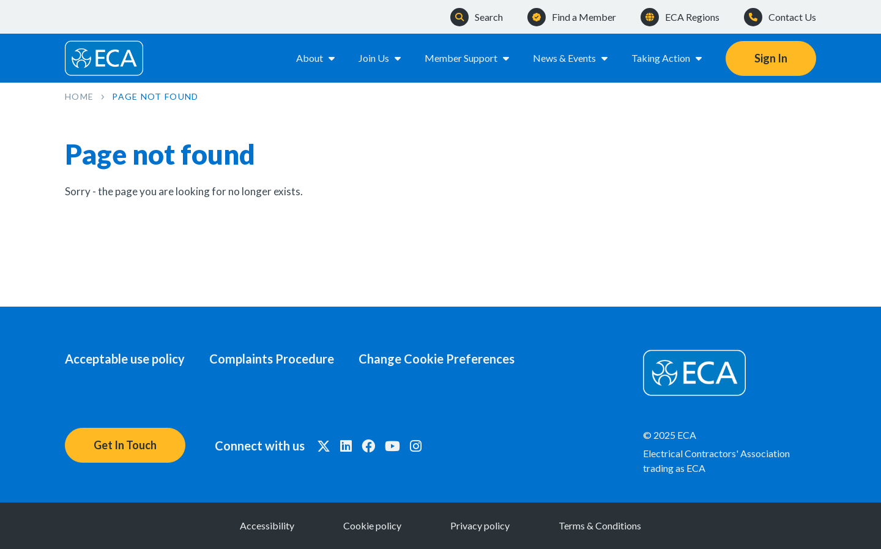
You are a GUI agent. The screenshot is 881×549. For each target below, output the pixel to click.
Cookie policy (372, 525)
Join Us (381, 58)
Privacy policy (480, 525)
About (316, 58)
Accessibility (267, 525)
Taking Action (667, 58)
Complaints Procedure (271, 358)
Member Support (468, 58)
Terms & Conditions (600, 525)
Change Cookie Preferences (437, 358)
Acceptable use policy (125, 358)
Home (79, 96)
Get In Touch (125, 445)
